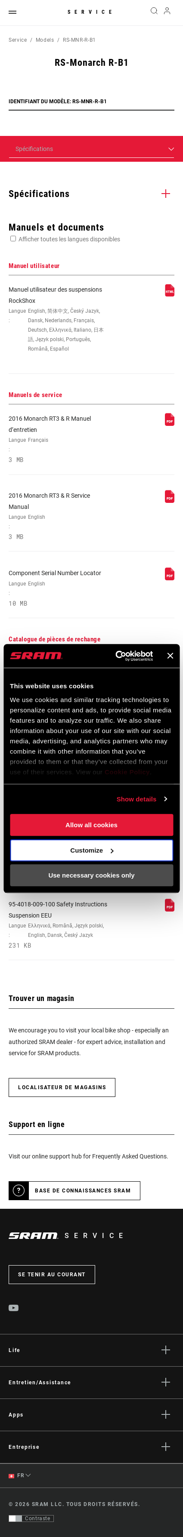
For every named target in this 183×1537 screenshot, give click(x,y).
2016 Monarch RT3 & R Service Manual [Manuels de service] (58, 516)
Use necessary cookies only (91, 875)
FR (16, 1475)
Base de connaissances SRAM (83, 1191)
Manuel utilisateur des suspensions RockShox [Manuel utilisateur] (58, 320)
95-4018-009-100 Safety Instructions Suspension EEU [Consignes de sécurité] (58, 925)
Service (92, 12)
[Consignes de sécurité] (169, 909)
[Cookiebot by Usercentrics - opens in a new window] (116, 656)
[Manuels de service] (169, 423)
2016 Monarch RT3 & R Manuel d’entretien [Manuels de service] (58, 439)
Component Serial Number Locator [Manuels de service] (58, 588)
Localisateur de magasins (62, 1087)
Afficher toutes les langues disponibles (69, 239)
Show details (137, 799)
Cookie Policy (127, 772)
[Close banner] (170, 656)
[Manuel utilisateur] (169, 294)
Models (45, 40)
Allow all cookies (91, 825)
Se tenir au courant (52, 1275)
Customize (91, 850)
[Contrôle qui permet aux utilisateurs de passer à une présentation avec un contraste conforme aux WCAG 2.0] (31, 1518)
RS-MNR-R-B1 (79, 40)
